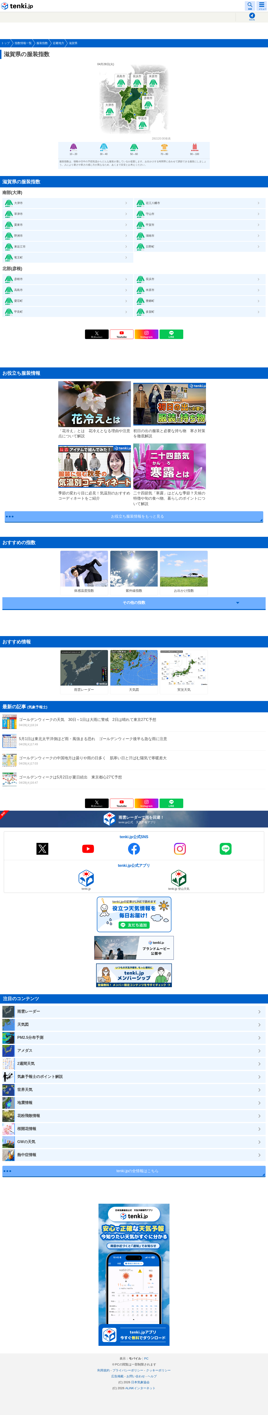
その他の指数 (134, 603)
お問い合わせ (135, 1376)
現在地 (252, 20)
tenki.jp (18, 6)
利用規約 (103, 1370)
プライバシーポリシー (127, 1370)
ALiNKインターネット (140, 1388)
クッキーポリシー (158, 1370)
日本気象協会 (140, 1382)
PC (146, 1358)
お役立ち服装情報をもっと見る (137, 516)
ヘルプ (152, 1376)
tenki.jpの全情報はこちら (137, 1171)
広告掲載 (117, 1376)
